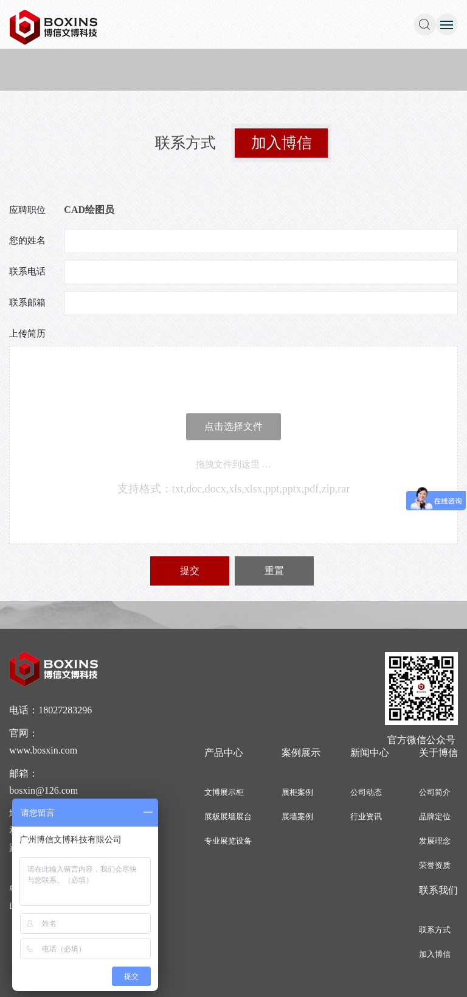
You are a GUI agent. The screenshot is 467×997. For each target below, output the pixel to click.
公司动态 (366, 792)
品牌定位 (435, 816)
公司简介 (435, 792)
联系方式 (185, 143)
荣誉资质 (435, 865)
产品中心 (223, 752)
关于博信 (438, 752)
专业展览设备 (228, 840)
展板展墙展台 (228, 816)
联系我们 (438, 890)
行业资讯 (366, 816)
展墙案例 (297, 816)
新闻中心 (369, 752)
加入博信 (281, 143)
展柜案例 (297, 792)
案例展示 (301, 752)
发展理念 (435, 840)
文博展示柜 (224, 792)
